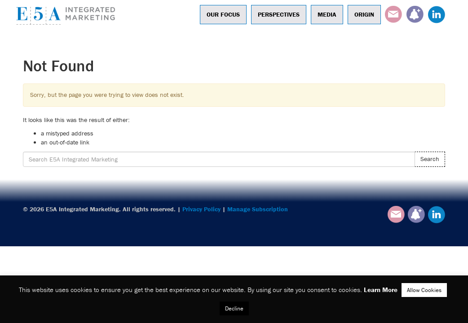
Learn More (380, 289)
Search (429, 159)
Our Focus (223, 14)
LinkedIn (436, 14)
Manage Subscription (257, 209)
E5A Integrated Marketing (67, 16)
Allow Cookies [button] (424, 290)
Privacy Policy (201, 209)
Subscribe (415, 14)
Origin (364, 14)
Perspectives (279, 14)
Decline (234, 308)
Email (393, 14)
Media (327, 14)
